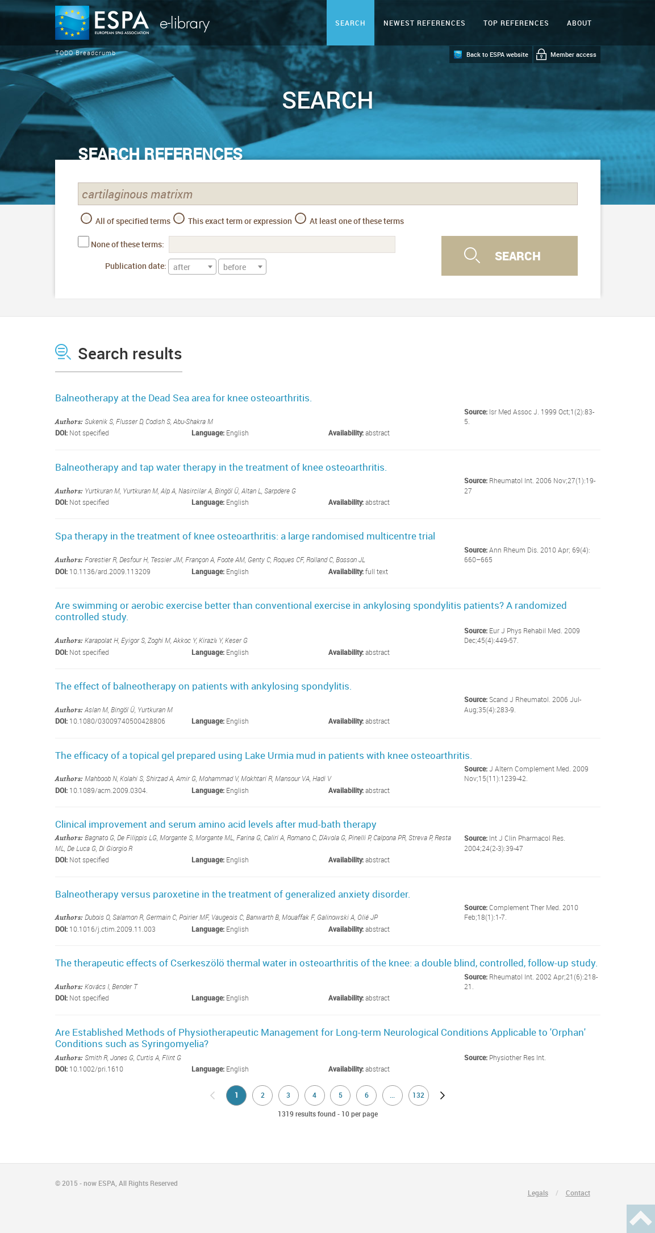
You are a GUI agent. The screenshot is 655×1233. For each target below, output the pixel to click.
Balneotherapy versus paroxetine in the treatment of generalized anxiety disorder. (233, 893)
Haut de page (641, 1219)
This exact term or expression (232, 219)
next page (442, 1095)
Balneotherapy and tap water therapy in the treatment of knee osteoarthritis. (221, 467)
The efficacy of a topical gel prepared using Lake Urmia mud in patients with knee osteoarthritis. (264, 755)
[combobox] (192, 267)
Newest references (424, 22)
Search (350, 22)
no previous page (212, 1095)
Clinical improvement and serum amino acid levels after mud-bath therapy (216, 824)
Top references (516, 22)
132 (418, 1094)
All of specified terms (125, 219)
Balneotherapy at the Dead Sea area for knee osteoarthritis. (183, 397)
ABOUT (579, 22)
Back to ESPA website (497, 54)
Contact (578, 1192)
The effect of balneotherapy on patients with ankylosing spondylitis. (203, 685)
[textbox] (192, 267)
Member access (573, 54)
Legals (538, 1192)
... (392, 1094)
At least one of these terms (349, 219)
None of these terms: (127, 244)
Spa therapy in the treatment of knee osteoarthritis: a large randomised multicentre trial (245, 535)
